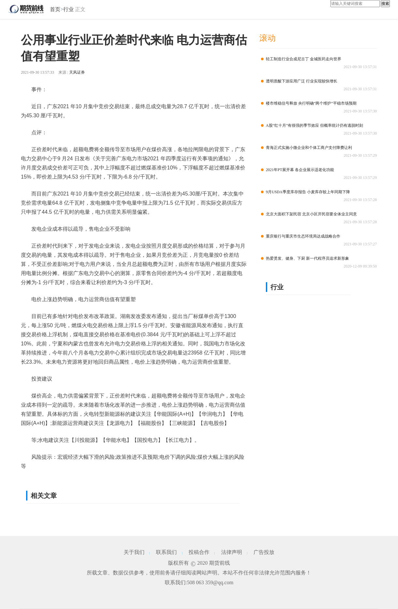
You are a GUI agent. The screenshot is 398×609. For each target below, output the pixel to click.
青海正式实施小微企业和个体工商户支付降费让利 (306, 147)
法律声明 (231, 552)
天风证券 (77, 72)
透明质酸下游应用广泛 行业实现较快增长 (299, 81)
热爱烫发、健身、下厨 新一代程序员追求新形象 (305, 258)
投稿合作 (199, 552)
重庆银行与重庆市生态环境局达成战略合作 (300, 236)
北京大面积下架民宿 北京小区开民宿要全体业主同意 (309, 214)
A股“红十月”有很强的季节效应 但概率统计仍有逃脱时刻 (312, 125)
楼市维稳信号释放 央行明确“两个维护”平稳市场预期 (309, 103)
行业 (68, 9)
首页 (55, 9)
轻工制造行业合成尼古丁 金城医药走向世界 (301, 59)
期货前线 (219, 563)
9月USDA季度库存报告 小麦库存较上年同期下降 (305, 192)
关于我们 (134, 552)
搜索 (385, 3)
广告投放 (263, 552)
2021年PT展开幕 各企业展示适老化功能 (297, 169)
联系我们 (166, 552)
